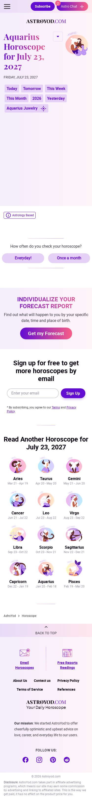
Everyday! (23, 258)
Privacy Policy (68, 680)
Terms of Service (30, 689)
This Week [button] (56, 88)
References (66, 689)
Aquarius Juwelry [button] (26, 108)
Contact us (42, 680)
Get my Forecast (46, 333)
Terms (56, 407)
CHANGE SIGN (58, 36)
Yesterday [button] (56, 98)
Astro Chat (70, 5)
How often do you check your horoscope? (46, 246)
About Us (20, 680)
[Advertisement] (46, 157)
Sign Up (73, 393)
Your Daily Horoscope (46, 704)
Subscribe (43, 6)
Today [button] (12, 88)
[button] (46, 630)
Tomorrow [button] (32, 88)
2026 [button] (36, 98)
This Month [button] (16, 98)
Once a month (69, 258)
